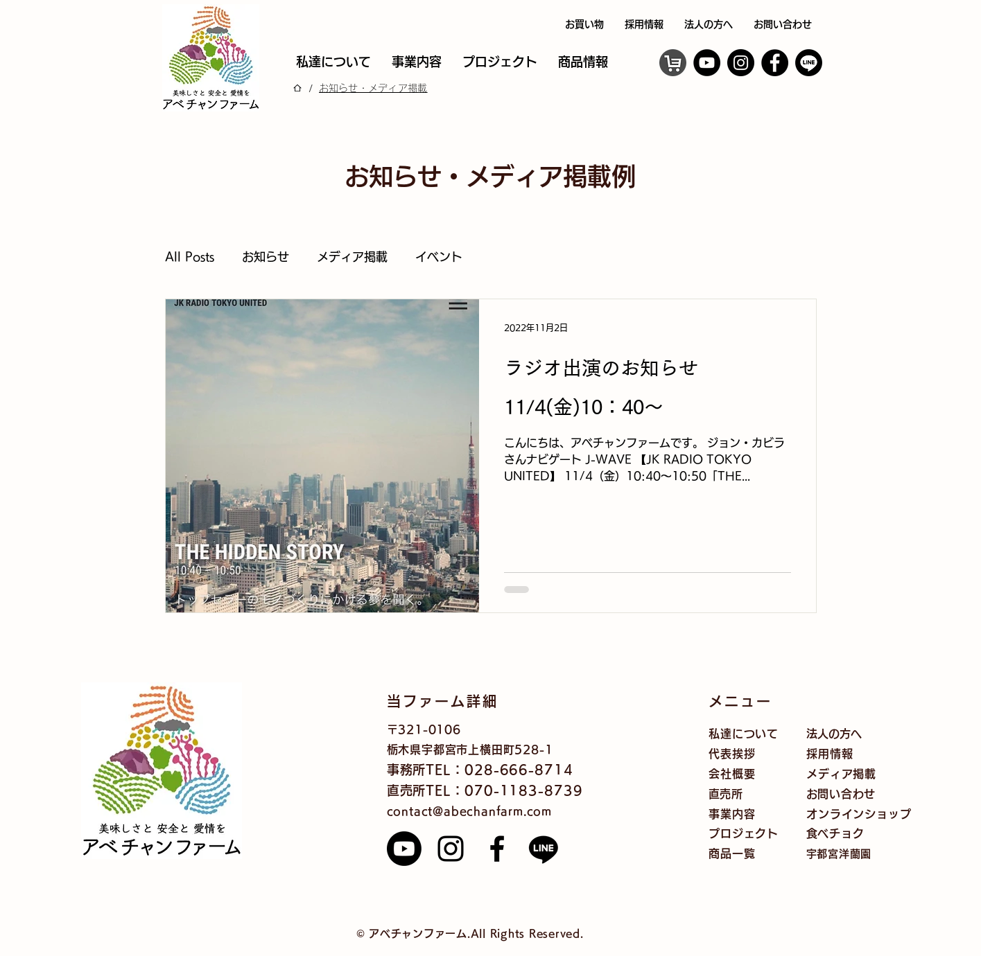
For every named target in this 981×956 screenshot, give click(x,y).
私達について (744, 733)
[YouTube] (706, 62)
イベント (438, 257)
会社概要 (732, 773)
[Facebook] (774, 62)
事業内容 (732, 814)
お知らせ (265, 257)
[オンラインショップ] (672, 62)
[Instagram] (740, 62)
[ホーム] (297, 88)
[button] (583, 62)
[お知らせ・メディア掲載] (373, 88)
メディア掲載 (352, 257)
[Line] (543, 848)
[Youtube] (404, 848)
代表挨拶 (732, 753)
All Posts (189, 257)
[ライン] (808, 62)
